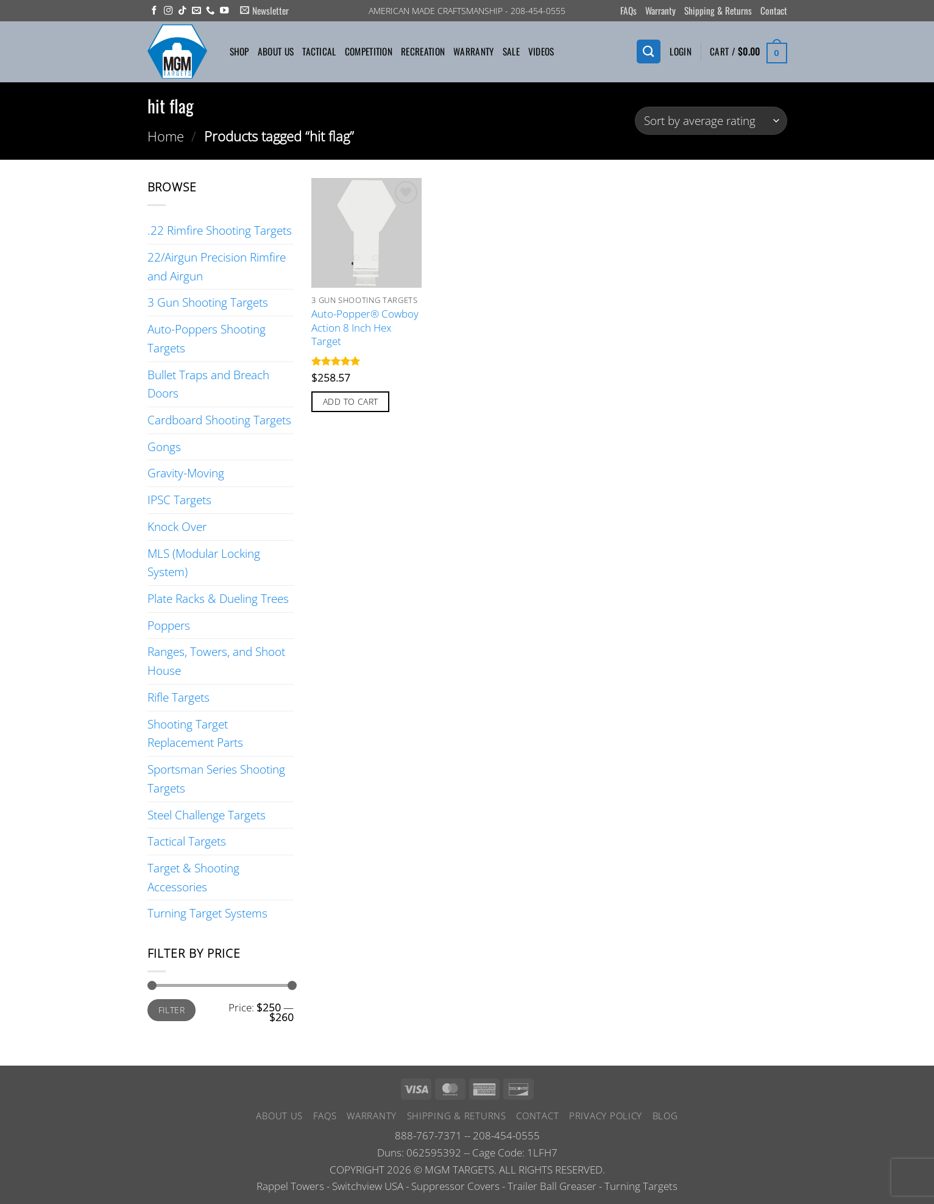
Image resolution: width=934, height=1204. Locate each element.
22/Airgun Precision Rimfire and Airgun (216, 266)
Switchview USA (367, 1186)
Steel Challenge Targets (206, 815)
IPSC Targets (179, 499)
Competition (368, 51)
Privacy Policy (605, 1116)
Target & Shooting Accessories (193, 877)
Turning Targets (641, 1186)
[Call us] (210, 11)
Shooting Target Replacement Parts (195, 733)
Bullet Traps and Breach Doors (208, 384)
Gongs (164, 446)
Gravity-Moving (185, 473)
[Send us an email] (196, 11)
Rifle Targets (178, 697)
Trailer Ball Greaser (552, 1186)
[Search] (648, 51)
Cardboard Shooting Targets (219, 419)
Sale (511, 51)
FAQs (628, 10)
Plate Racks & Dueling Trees (218, 598)
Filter (171, 1010)
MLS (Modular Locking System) (203, 562)
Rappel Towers (290, 1186)
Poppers (168, 625)
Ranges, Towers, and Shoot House (216, 661)
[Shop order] (711, 121)
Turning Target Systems (207, 913)
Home (165, 136)
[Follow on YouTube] (224, 11)
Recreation (423, 51)
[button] (264, 10)
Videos (541, 51)
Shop (239, 51)
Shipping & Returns (718, 10)
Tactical (319, 51)
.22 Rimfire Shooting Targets (219, 230)
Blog (665, 1116)
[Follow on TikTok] (182, 11)
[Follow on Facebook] (154, 11)
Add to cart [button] (350, 401)
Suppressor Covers (455, 1186)
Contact (773, 10)
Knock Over (177, 526)
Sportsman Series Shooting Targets (216, 778)
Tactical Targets (186, 841)
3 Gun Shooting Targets (207, 302)
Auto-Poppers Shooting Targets (206, 338)
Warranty (660, 10)
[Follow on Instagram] (168, 11)
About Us (276, 51)
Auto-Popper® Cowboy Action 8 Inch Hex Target (365, 327)
